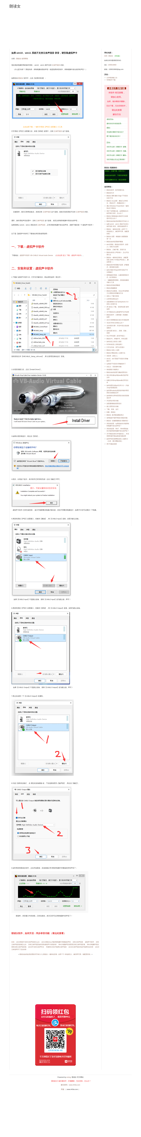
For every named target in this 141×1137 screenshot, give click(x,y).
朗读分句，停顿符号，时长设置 (117, 339)
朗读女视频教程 (112, 288)
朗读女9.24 (110, 193)
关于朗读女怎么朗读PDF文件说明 (118, 312)
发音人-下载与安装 (113, 296)
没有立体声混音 (78, 942)
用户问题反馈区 (112, 444)
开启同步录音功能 (112, 401)
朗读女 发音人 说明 (113, 350)
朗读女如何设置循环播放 (115, 241)
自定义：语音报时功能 (114, 367)
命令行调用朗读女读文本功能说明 (118, 320)
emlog (68, 1077)
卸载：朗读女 (111, 412)
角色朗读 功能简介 (113, 369)
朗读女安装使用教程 (113, 285)
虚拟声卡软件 (89, 942)
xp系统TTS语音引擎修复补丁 (116, 364)
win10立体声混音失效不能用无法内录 (81, 947)
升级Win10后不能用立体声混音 (56, 947)
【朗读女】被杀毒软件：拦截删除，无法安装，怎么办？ (70, 1081)
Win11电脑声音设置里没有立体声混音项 (71, 944)
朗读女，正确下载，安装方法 (116, 249)
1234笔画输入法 (112, 78)
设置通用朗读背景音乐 (114, 403)
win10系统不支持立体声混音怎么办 (28, 942)
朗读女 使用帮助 (22, 59)
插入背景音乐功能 (112, 406)
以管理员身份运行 (112, 299)
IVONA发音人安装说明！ (115, 344)
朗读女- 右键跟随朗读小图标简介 (117, 421)
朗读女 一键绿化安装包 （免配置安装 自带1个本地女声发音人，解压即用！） (118, 260)
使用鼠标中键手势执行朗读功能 (117, 418)
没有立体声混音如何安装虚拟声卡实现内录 (42, 944)
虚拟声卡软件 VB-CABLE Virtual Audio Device (36, 255)
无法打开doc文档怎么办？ (115, 323)
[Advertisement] (70, 28)
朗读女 (15, 6)
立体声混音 (56, 65)
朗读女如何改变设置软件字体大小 (31, 954)
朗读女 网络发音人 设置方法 (116, 353)
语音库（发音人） (112, 356)
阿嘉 (62, 1089)
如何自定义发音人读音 (114, 341)
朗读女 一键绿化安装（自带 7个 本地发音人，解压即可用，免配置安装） (67, 954)
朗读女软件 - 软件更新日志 (115, 190)
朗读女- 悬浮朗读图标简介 (115, 415)
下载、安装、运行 (112, 409)
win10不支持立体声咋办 (36, 947)
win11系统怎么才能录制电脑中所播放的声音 (56, 942)
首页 (105, 56)
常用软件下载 (111, 80)
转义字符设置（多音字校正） (116, 336)
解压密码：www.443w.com (70, 1085)
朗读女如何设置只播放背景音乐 (117, 372)
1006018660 (112, 65)
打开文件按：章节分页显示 (115, 347)
